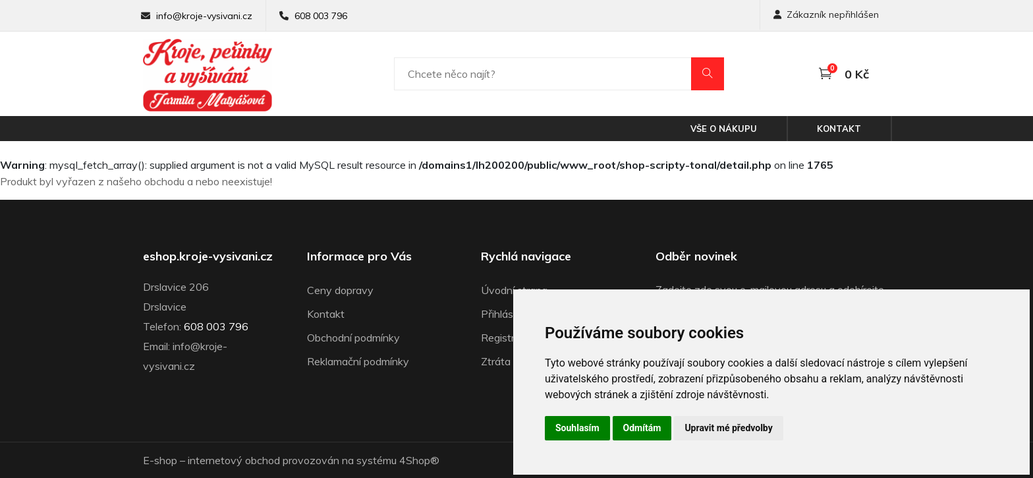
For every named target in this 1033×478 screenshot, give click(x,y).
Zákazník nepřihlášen (826, 14)
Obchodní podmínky (353, 337)
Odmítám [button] (642, 428)
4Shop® (419, 460)
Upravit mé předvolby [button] (728, 428)
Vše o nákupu (723, 128)
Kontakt (839, 128)
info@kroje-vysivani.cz (204, 16)
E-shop (160, 460)
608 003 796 (320, 16)
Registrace (506, 337)
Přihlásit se (507, 313)
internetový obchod (234, 460)
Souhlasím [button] (577, 428)
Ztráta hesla (509, 361)
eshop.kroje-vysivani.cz (208, 256)
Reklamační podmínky (358, 361)
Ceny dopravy (340, 290)
